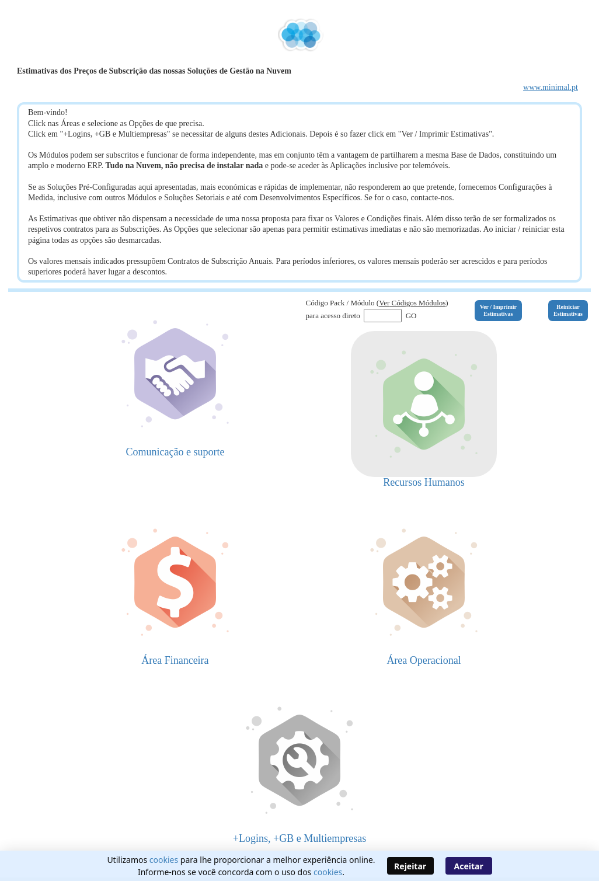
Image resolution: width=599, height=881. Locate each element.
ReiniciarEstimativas (568, 310)
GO (410, 315)
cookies (163, 859)
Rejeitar (410, 866)
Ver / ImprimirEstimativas (498, 310)
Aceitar (468, 866)
